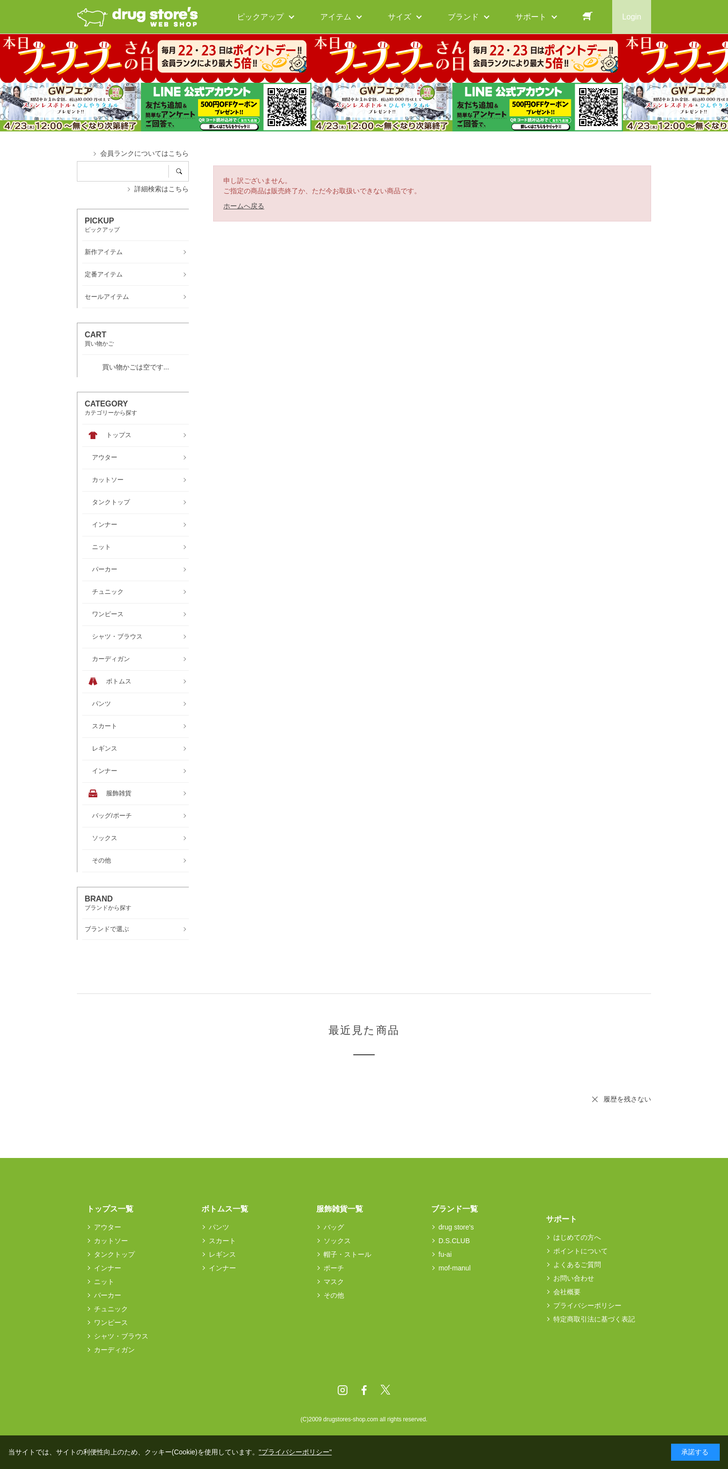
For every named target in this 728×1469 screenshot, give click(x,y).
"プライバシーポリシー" (295, 1452)
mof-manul (454, 1268)
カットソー (111, 1241)
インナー (107, 1268)
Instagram (342, 1390)
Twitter (385, 1390)
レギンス (222, 1254)
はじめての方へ (577, 1237)
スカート (222, 1241)
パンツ (219, 1227)
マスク (334, 1281)
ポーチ (334, 1268)
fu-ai (445, 1254)
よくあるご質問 (577, 1264)
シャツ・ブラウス (121, 1336)
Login (631, 17)
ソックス (337, 1241)
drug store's (456, 1227)
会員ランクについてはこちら (144, 153)
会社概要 (567, 1292)
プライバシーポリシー (587, 1305)
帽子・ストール (347, 1254)
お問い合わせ (573, 1278)
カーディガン (114, 1350)
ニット (104, 1281)
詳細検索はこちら (161, 189)
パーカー (107, 1295)
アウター (107, 1227)
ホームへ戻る (243, 206)
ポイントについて (580, 1251)
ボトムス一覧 (224, 1209)
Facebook (364, 1390)
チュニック (111, 1309)
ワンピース (111, 1322)
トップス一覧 (110, 1209)
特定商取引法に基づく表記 (594, 1319)
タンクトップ (114, 1254)
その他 (334, 1295)
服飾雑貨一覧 (339, 1209)
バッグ (334, 1227)
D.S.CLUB (454, 1241)
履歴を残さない (627, 1099)
